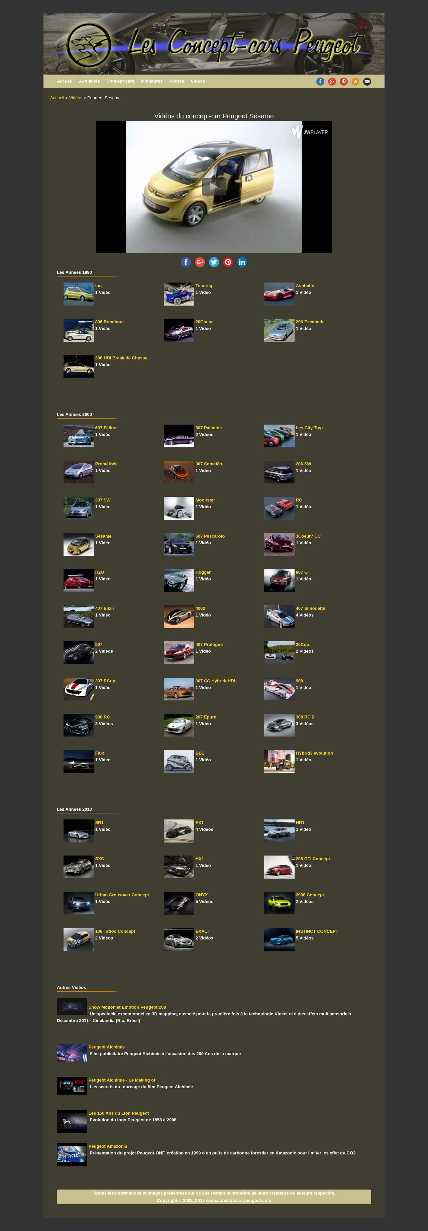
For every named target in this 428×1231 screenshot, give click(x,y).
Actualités (89, 81)
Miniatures (152, 81)
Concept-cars (120, 81)
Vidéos (198, 81)
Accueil (64, 81)
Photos (176, 81)
